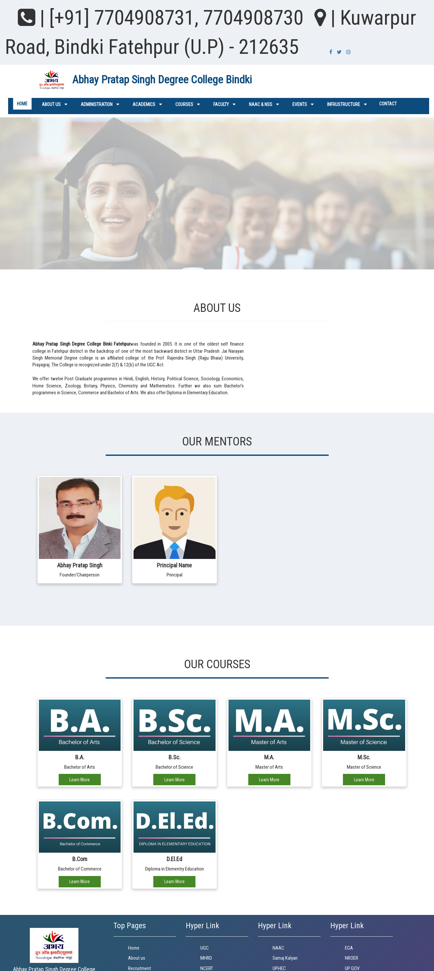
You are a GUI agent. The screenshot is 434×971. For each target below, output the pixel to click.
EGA (349, 948)
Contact (388, 103)
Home (22, 103)
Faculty (221, 104)
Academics (144, 104)
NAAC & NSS (260, 104)
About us (51, 104)
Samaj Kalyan (285, 958)
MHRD (206, 958)
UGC (204, 948)
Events (299, 104)
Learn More (79, 779)
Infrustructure (343, 104)
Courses (184, 104)
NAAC (278, 948)
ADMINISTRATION (96, 104)
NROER (351, 958)
